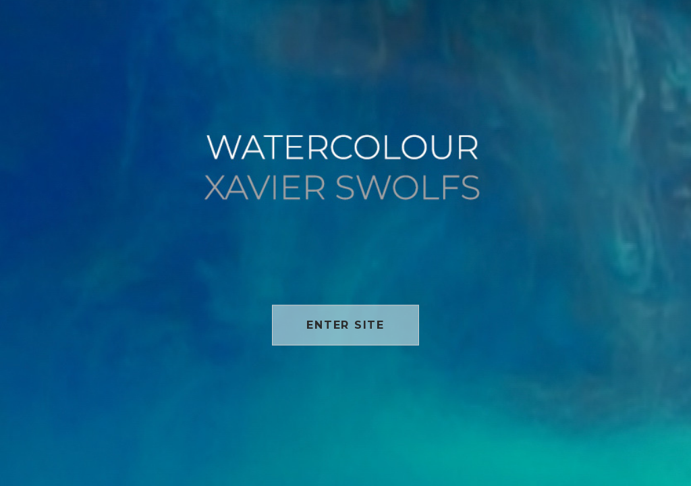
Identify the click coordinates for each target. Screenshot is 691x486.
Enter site (345, 324)
